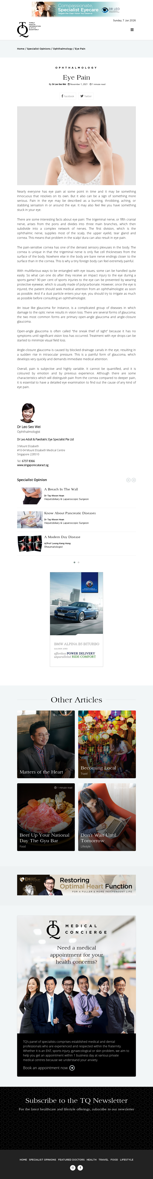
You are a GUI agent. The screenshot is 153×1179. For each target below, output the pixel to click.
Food (114, 1160)
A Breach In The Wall (61, 489)
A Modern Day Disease (62, 537)
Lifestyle (126, 1160)
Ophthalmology (62, 49)
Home (20, 49)
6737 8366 (28, 461)
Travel (104, 1160)
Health (92, 1160)
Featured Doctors (71, 1160)
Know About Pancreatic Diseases (70, 513)
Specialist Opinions (38, 49)
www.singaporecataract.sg (32, 465)
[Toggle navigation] (132, 29)
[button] (74, 562)
